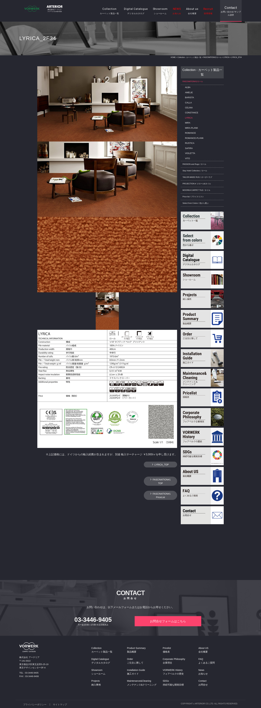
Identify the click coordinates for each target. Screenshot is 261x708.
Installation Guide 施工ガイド (136, 672)
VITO (187, 158)
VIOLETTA (190, 153)
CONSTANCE (191, 112)
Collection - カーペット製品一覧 (189, 57)
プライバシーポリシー (34, 704)
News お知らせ (203, 672)
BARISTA (189, 97)
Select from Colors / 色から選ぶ (195, 203)
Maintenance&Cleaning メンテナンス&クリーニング (141, 683)
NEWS (177, 11)
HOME (173, 57)
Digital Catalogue (136, 11)
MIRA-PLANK (191, 128)
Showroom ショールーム (98, 672)
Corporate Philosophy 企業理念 (174, 661)
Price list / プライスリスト (193, 197)
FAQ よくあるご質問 (206, 661)
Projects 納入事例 (96, 683)
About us (192, 11)
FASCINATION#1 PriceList (162, 495)
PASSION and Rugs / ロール (194, 164)
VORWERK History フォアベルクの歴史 (173, 672)
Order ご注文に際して (135, 661)
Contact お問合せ (203, 683)
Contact (231, 11)
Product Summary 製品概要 (136, 650)
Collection (109, 11)
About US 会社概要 (203, 650)
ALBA (187, 87)
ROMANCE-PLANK (194, 138)
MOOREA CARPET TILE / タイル (196, 190)
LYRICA (226, 57)
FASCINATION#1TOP (162, 481)
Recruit (208, 11)
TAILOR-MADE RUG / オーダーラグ (197, 177)
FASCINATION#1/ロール (212, 57)
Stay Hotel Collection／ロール (194, 171)
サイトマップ (60, 704)
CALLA (188, 102)
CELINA (189, 107)
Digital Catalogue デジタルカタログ (100, 661)
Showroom (160, 11)
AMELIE (189, 92)
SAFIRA (189, 148)
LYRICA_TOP (161, 464)
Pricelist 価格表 (167, 650)
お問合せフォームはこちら (168, 621)
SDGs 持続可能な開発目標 (173, 683)
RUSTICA (189, 143)
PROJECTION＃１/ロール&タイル (196, 184)
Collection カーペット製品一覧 (101, 650)
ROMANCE (190, 133)
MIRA (187, 123)
